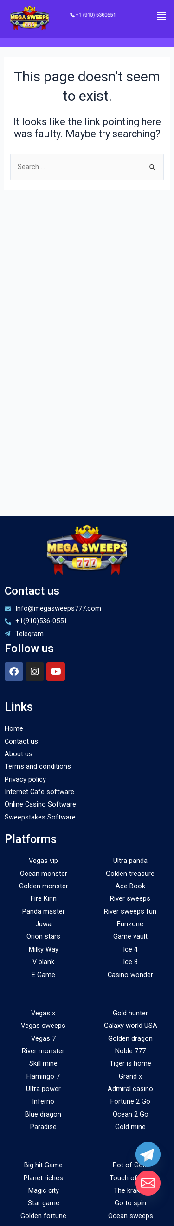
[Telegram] (148, 1154)
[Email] (148, 1183)
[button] (161, 16)
